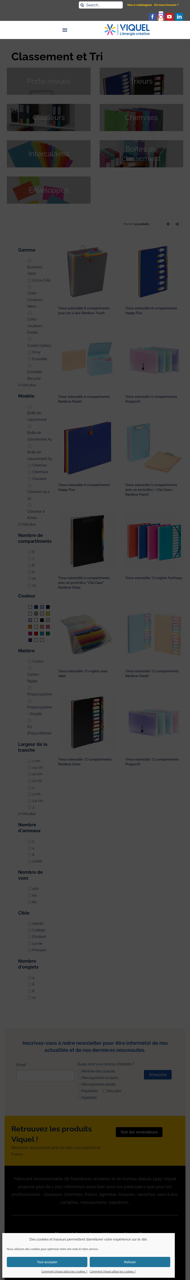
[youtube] (169, 17)
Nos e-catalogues (139, 5)
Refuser (130, 1262)
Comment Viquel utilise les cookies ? (64, 1271)
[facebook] (152, 17)
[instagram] (161, 16)
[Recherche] (82, 5)
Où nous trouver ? (166, 5)
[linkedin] (179, 17)
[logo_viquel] (127, 26)
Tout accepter (47, 1262)
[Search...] (101, 5)
